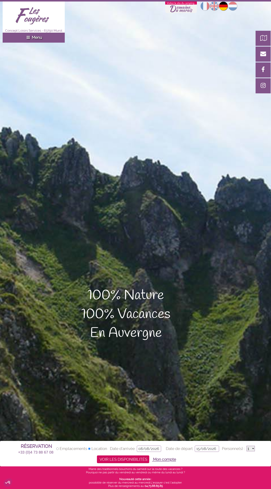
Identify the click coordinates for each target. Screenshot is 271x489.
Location (98, 448)
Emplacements (72, 448)
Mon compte (164, 459)
